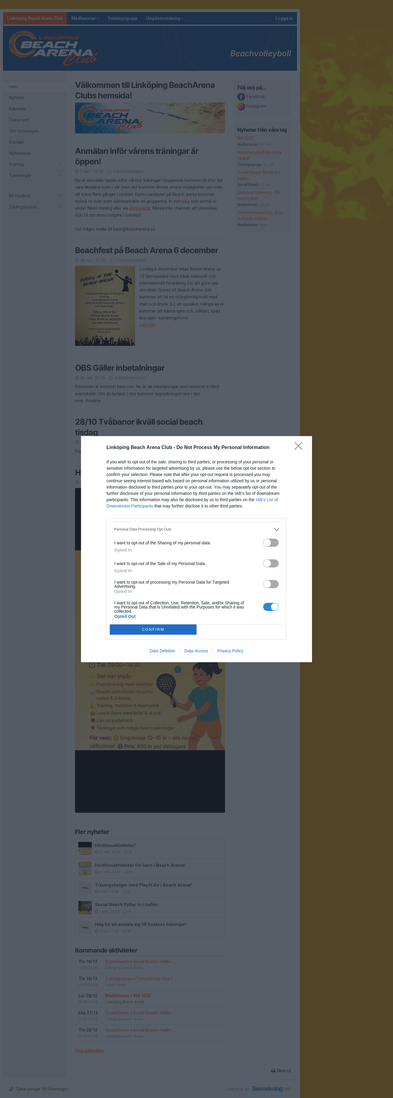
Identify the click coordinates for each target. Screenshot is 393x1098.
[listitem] (196, 529)
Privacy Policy (230, 650)
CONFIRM (153, 629)
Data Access (196, 650)
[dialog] (196, 549)
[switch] (271, 543)
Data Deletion (162, 650)
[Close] (300, 447)
